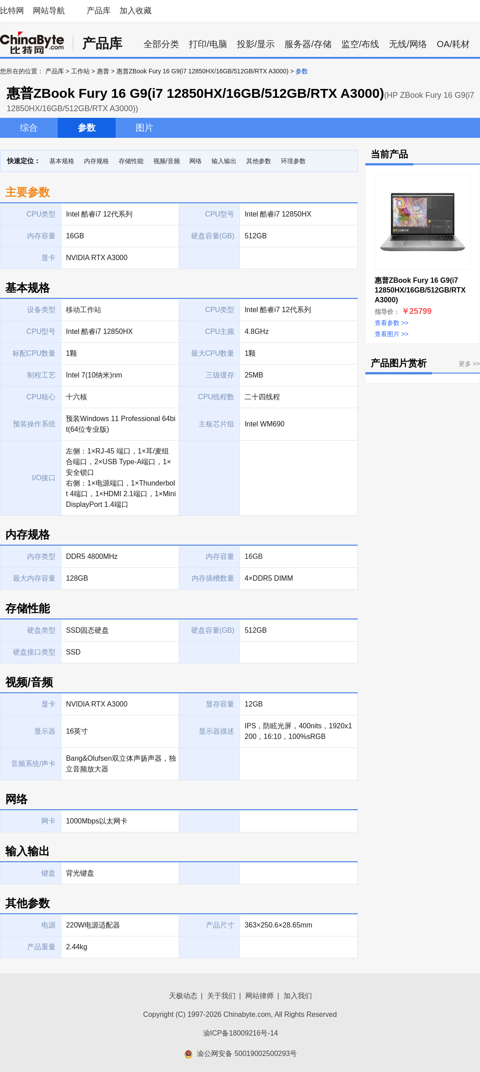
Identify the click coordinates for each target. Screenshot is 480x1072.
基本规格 (61, 161)
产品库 (99, 10)
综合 (29, 127)
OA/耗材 (453, 44)
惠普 (103, 71)
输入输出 (224, 161)
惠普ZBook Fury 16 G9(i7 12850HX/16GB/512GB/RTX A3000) (202, 71)
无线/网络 (408, 44)
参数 (87, 127)
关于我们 (221, 996)
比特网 (12, 10)
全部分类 (161, 44)
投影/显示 (256, 44)
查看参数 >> (391, 322)
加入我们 (298, 996)
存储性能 (131, 161)
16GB (253, 556)
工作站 (80, 71)
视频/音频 (166, 161)
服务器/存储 (308, 44)
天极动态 (183, 996)
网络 (195, 161)
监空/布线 (360, 44)
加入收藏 (136, 10)
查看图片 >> (391, 333)
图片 (144, 127)
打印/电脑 (208, 44)
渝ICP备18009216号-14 (240, 1033)
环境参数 (293, 161)
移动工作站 (83, 309)
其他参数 (258, 161)
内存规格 (96, 161)
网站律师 (259, 996)
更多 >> (469, 363)
